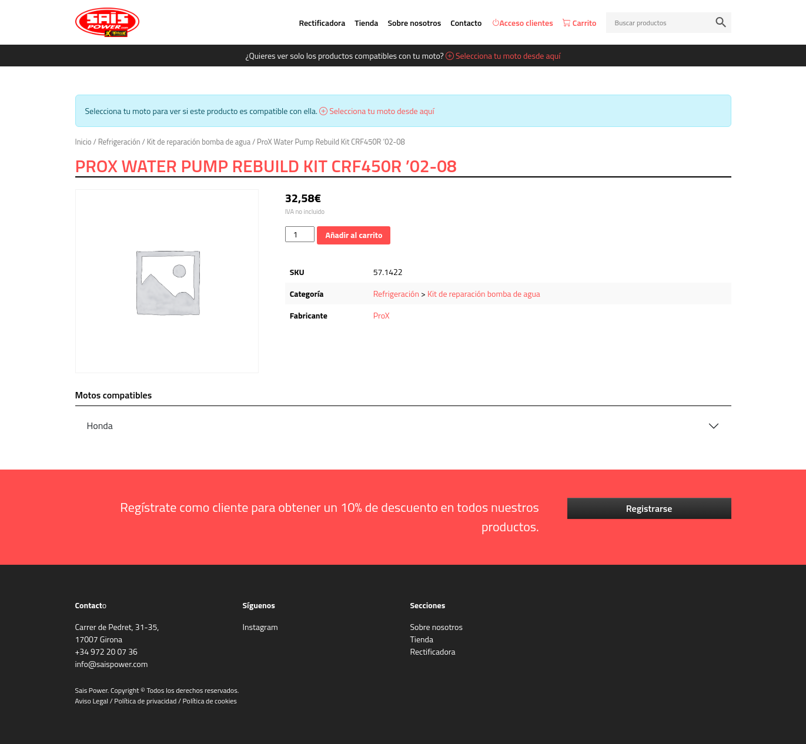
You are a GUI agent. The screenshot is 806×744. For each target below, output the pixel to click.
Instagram (260, 627)
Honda (100, 425)
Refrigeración (119, 142)
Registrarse (649, 508)
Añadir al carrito (353, 235)
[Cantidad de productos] (300, 234)
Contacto (465, 22)
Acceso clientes (522, 22)
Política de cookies (210, 700)
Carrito (580, 22)
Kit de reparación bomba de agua (198, 142)
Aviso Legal (92, 700)
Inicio (83, 142)
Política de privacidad (145, 700)
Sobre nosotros (414, 22)
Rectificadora (322, 22)
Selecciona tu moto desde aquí (503, 55)
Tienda (366, 22)
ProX (381, 315)
